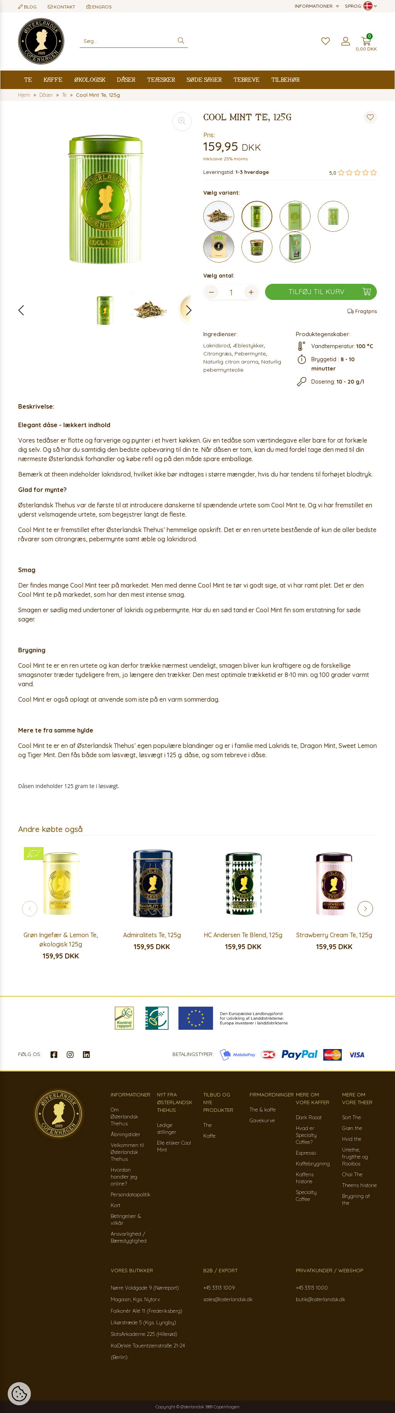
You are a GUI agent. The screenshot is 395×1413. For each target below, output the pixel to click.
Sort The (351, 1117)
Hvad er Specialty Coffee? (306, 1135)
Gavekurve (262, 1120)
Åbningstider (125, 1134)
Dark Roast (309, 1117)
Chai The (352, 1174)
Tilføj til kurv (330, 292)
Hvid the (351, 1139)
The (207, 1125)
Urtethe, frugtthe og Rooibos (355, 1157)
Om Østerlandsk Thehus (124, 1116)
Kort (115, 1205)
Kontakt (61, 7)
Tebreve (246, 79)
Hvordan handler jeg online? (124, 1177)
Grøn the (352, 1128)
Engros (99, 7)
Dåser (126, 79)
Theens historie (359, 1185)
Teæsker (161, 79)
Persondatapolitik (130, 1194)
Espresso (306, 1153)
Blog (27, 7)
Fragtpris (362, 311)
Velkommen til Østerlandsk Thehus (127, 1152)
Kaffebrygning (313, 1163)
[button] (185, 310)
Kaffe (53, 79)
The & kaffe (263, 1109)
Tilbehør (285, 79)
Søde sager (204, 79)
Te (28, 79)
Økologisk (89, 79)
